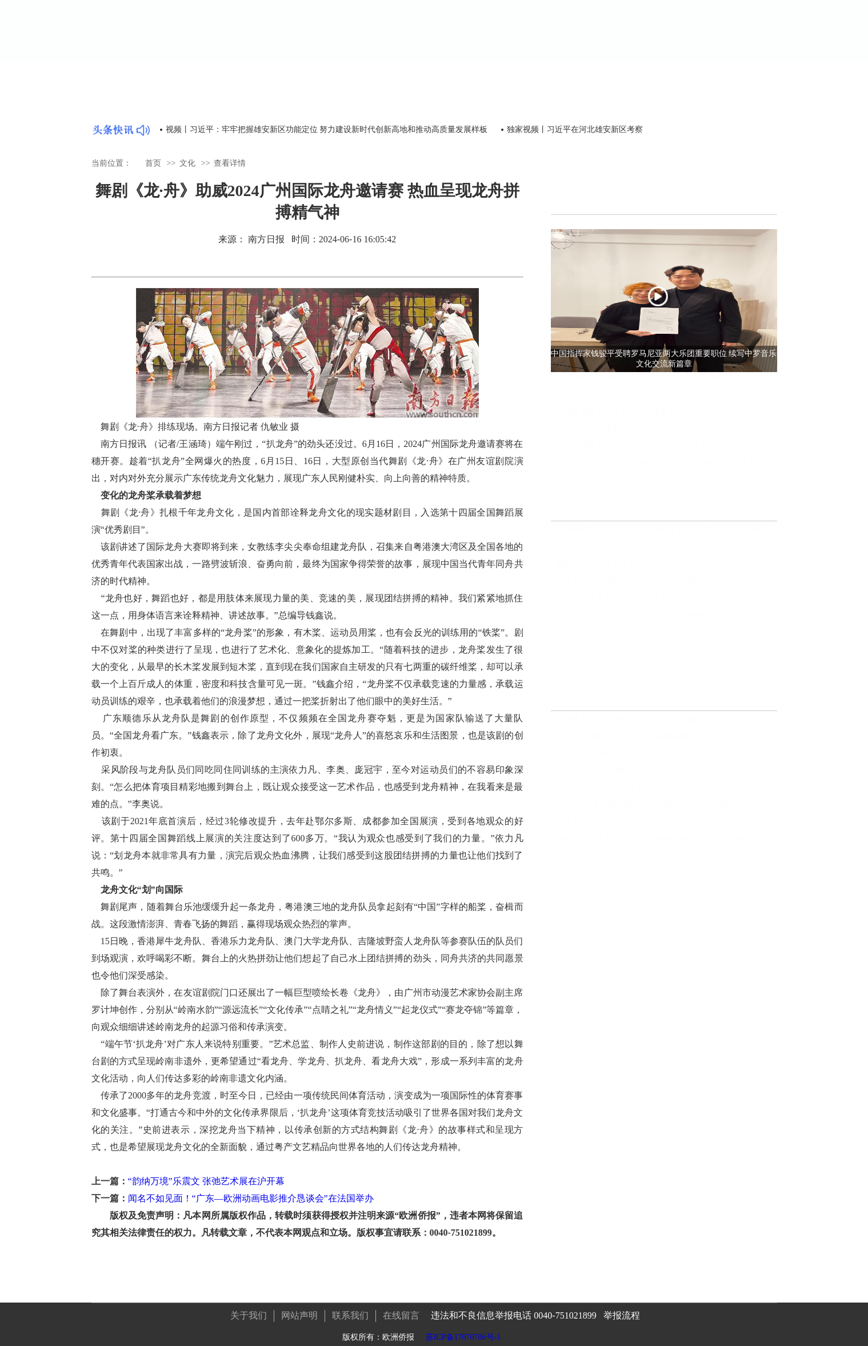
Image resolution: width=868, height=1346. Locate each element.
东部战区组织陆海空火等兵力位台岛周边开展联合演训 (652, 758)
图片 (731, 40)
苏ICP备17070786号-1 (463, 1331)
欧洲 (476, 40)
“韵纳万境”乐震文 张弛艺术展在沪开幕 (206, 1181)
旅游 (642, 40)
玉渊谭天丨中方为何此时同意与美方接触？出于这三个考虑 (660, 724)
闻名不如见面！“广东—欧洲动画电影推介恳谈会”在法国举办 (251, 1198)
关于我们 (248, 1310)
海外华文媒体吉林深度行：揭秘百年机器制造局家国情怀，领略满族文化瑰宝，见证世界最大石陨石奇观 (666, 844)
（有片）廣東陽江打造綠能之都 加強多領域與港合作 (652, 603)
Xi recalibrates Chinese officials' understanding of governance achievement (666, 620)
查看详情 (230, 159)
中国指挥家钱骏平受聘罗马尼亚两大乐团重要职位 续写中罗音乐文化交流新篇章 (670, 385)
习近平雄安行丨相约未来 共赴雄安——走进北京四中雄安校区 (665, 653)
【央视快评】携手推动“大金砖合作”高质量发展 (639, 827)
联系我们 (350, 1310)
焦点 (443, 40)
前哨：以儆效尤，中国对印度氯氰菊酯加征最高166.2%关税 (660, 741)
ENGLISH (686, 40)
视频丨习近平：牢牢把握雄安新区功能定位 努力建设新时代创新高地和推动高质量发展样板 (327, 129)
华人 (576, 40)
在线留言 (401, 1310)
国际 (543, 40)
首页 (410, 40)
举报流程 (621, 1310)
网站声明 (299, 1310)
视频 (764, 40)
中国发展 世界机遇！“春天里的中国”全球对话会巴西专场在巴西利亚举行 (670, 436)
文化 (609, 39)
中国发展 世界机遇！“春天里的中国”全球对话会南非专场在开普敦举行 (670, 470)
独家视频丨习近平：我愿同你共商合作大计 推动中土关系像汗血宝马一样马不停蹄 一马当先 (670, 453)
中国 (509, 40)
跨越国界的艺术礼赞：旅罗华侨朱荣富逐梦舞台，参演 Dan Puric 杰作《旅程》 (666, 534)
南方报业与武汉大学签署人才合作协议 (624, 793)
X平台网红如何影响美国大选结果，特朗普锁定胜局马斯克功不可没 (666, 810)
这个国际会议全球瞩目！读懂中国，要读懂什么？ (644, 776)
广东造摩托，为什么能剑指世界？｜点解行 (632, 586)
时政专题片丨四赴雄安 (596, 636)
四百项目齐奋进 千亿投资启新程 (613, 552)
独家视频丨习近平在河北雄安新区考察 (575, 129)
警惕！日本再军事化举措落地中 (612, 569)
